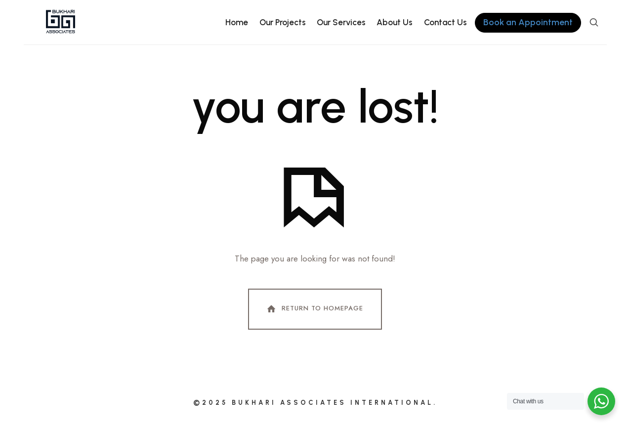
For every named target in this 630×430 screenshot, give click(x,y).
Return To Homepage (314, 308)
